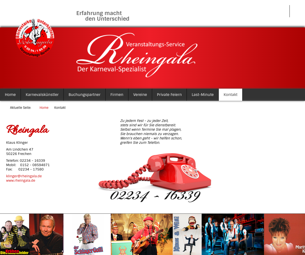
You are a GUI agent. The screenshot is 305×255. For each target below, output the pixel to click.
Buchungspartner (85, 94)
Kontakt (230, 94)
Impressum (274, 11)
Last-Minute (203, 94)
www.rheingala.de (20, 180)
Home (10, 94)
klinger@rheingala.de (24, 176)
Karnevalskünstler (42, 94)
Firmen (116, 94)
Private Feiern (169, 94)
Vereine (140, 94)
